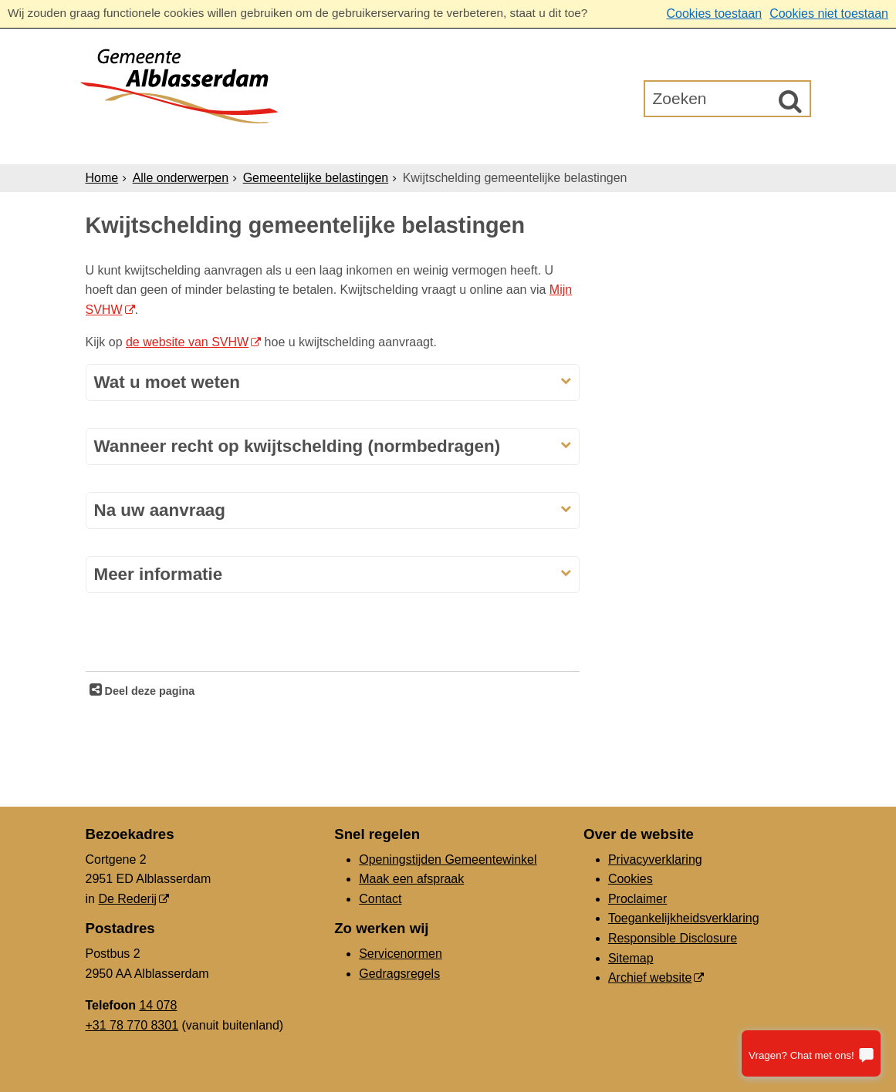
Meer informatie (158, 574)
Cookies (630, 878)
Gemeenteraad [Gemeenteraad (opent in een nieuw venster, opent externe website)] (651, 145)
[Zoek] (790, 101)
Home (102, 177)
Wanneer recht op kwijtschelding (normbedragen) (297, 446)
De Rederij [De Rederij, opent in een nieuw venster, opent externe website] (127, 898)
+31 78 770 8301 (132, 1025)
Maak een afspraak (411, 878)
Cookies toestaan (714, 13)
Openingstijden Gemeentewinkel (447, 859)
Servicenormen (400, 953)
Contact (380, 898)
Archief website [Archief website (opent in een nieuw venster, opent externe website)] (650, 977)
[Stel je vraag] (811, 1053)
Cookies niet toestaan (828, 13)
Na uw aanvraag (160, 510)
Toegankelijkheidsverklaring (683, 918)
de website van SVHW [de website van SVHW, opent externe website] (187, 342)
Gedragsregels (399, 973)
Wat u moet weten (167, 382)
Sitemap (631, 958)
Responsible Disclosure (672, 938)
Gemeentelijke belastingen (316, 177)
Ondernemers (335, 145)
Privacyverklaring (655, 859)
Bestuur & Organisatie (490, 145)
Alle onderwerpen (181, 177)
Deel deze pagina (148, 691)
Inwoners (226, 145)
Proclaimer (637, 898)
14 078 (158, 1005)
